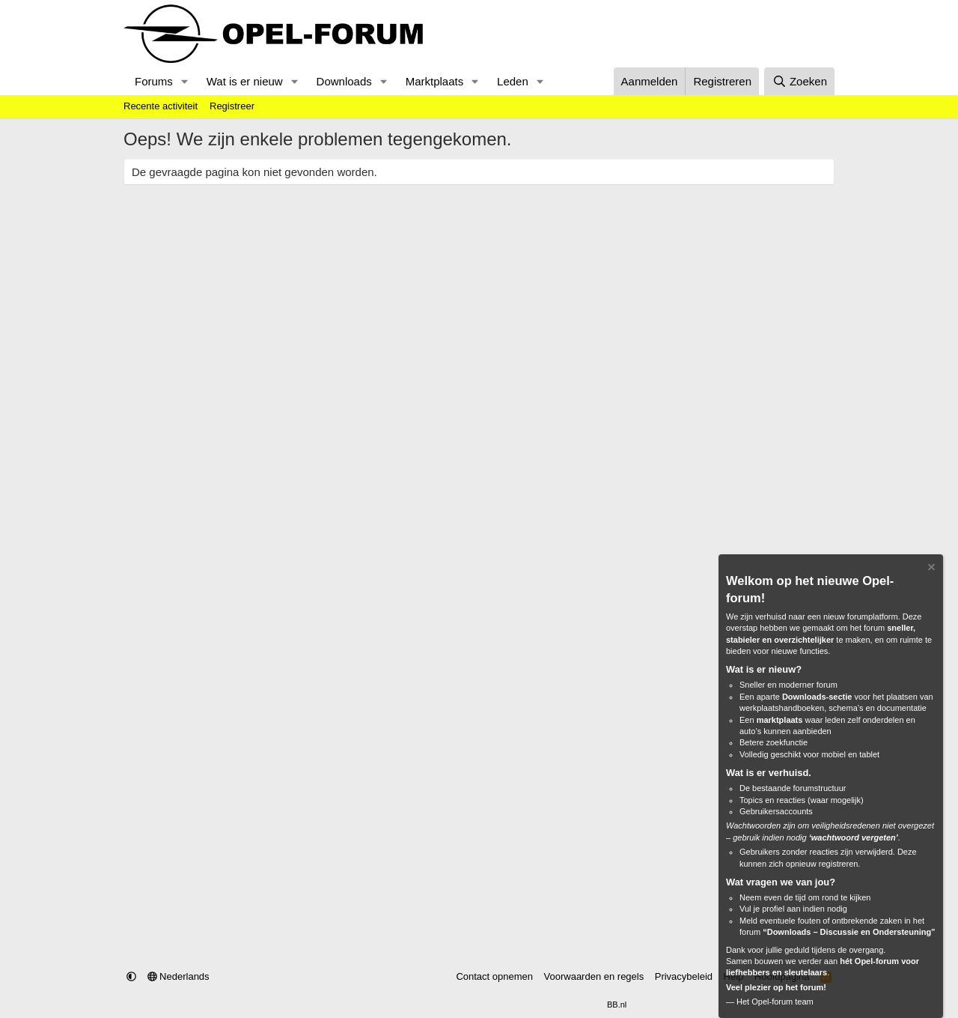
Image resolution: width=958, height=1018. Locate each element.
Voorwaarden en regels (594, 976)
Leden (512, 81)
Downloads (344, 81)
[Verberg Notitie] (930, 569)
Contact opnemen (494, 976)
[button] (184, 81)
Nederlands (178, 976)
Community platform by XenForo (443, 1004)
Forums (154, 81)
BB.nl (616, 1004)
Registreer (232, 106)
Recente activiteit (160, 106)
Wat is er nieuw (245, 81)
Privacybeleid (684, 976)
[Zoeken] (799, 81)
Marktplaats (435, 81)
